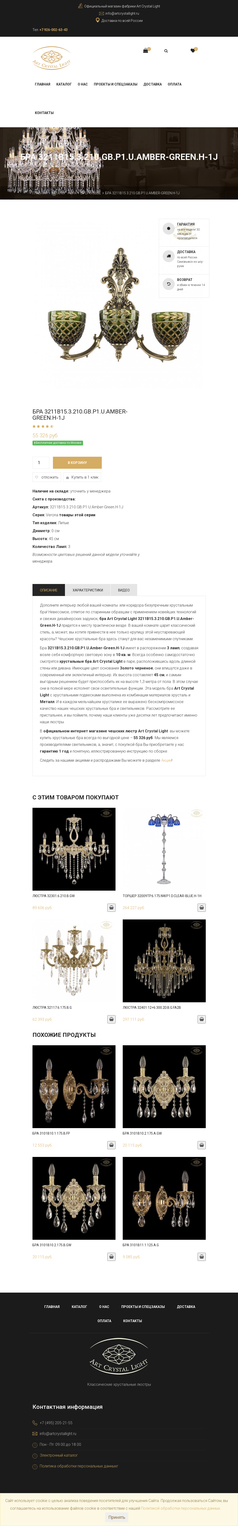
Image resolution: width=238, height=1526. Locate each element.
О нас (83, 84)
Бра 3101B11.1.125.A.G (141, 1245)
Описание (49, 590)
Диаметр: (41, 530)
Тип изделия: (44, 522)
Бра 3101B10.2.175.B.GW (51, 1245)
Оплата (174, 84)
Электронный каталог (59, 1455)
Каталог (64, 84)
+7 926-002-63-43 (53, 30)
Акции (166, 760)
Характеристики (88, 590)
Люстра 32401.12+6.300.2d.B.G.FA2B (152, 1007)
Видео (124, 590)
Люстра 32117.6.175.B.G (52, 1007)
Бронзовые (91, 193)
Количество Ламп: (49, 546)
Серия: (38, 514)
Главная (42, 84)
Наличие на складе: (50, 491)
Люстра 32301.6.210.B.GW (53, 896)
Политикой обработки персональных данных (180, 1508)
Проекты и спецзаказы (115, 84)
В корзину (77, 462)
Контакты (44, 113)
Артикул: (40, 507)
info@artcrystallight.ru (122, 13)
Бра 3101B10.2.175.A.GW (142, 1133)
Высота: (40, 538)
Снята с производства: (54, 499)
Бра (73, 193)
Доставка (152, 84)
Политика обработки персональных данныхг (79, 1466)
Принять (116, 1517)
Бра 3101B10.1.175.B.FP (51, 1133)
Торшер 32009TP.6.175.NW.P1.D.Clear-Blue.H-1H (162, 896)
